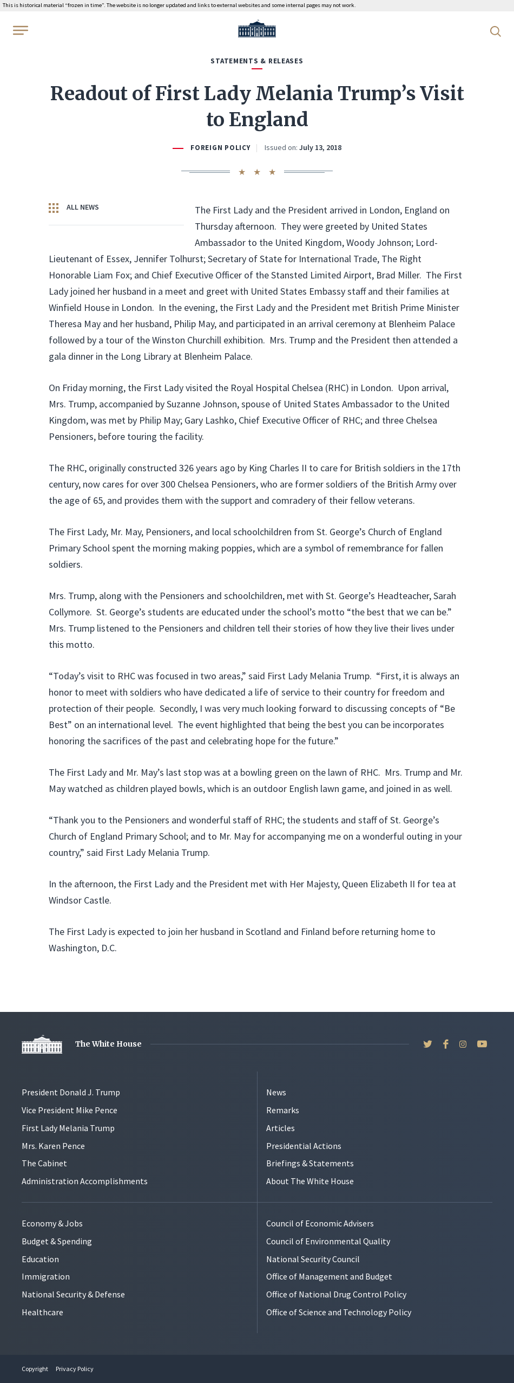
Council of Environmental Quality (328, 1241)
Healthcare (42, 1312)
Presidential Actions (303, 1145)
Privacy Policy (75, 1369)
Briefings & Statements (310, 1163)
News (276, 1092)
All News (74, 207)
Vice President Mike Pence (69, 1110)
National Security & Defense (73, 1294)
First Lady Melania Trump (68, 1127)
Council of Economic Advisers (320, 1223)
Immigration (46, 1276)
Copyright (35, 1369)
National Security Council (313, 1259)
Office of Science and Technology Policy (338, 1312)
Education (40, 1259)
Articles (280, 1127)
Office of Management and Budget (329, 1276)
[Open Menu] (19, 30)
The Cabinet (44, 1163)
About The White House (310, 1181)
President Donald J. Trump (71, 1092)
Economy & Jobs (52, 1223)
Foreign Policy (220, 147)
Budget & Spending (57, 1241)
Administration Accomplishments (85, 1181)
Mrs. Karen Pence (53, 1145)
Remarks (282, 1110)
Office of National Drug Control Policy (336, 1294)
